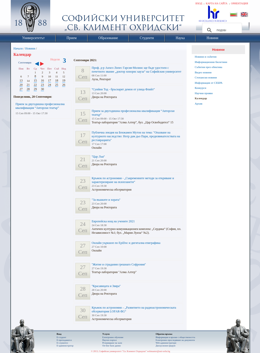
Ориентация (239, 3)
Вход (199, 3)
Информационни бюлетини (211, 61)
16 (42, 80)
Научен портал (109, 340)
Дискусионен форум (165, 345)
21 (28, 85)
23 (42, 85)
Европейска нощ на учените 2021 (113, 221)
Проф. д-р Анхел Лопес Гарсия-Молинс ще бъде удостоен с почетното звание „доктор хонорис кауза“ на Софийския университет (136, 69)
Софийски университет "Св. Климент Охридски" (59, 18)
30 (42, 89)
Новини (30, 48)
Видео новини (203, 72)
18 (56, 80)
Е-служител (62, 343)
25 (56, 85)
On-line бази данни (111, 345)
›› (44, 64)
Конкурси (200, 87)
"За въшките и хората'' (106, 199)
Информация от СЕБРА (208, 82)
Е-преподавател (64, 340)
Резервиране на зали (112, 343)
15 (35, 80)
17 (49, 80)
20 (21, 85)
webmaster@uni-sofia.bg (158, 351)
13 (21, 80)
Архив (198, 103)
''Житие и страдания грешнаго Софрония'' (119, 264)
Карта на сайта (216, 3)
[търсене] (221, 30)
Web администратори (166, 343)
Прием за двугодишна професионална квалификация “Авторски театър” (39, 106)
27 (21, 89)
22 (35, 85)
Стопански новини (206, 77)
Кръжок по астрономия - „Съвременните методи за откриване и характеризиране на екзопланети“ (133, 180)
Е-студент (61, 337)
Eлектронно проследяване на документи (175, 340)
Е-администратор (65, 345)
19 (63, 80)
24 (49, 85)
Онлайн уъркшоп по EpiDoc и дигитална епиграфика (126, 243)
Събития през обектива (208, 67)
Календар (201, 98)
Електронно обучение (112, 337)
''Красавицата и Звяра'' (106, 286)
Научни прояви (204, 93)
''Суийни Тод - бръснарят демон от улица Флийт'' (123, 89)
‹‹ (37, 64)
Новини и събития (206, 56)
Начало (18, 48)
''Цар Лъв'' (98, 156)
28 (28, 89)
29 (35, 89)
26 (63, 85)
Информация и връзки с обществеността (175, 337)
